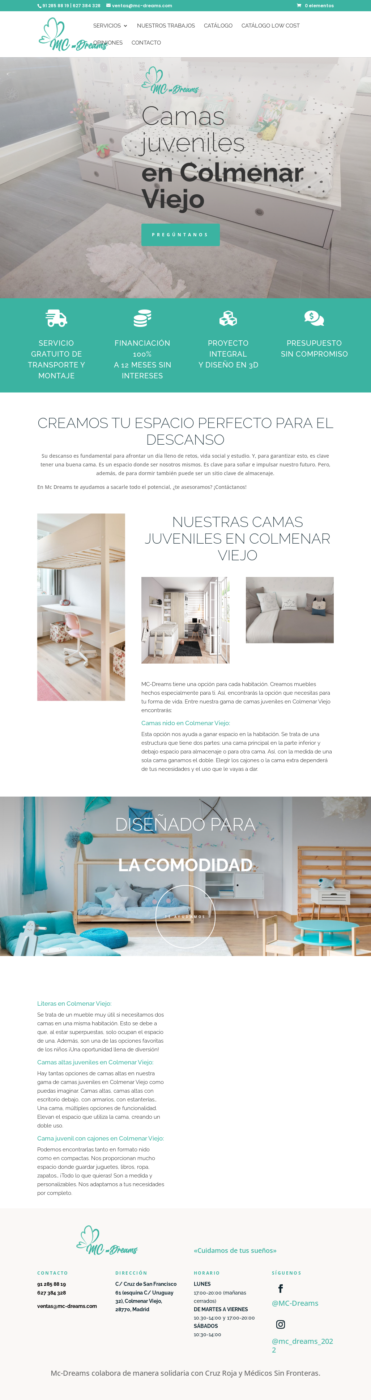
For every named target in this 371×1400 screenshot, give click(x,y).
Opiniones (108, 43)
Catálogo (218, 26)
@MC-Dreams (295, 1303)
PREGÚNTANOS (180, 235)
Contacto (146, 43)
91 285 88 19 (51, 1284)
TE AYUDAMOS (185, 916)
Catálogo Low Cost (271, 26)
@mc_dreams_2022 (302, 1345)
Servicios (107, 26)
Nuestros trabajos (166, 26)
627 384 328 (51, 1293)
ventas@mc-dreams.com (67, 1306)
